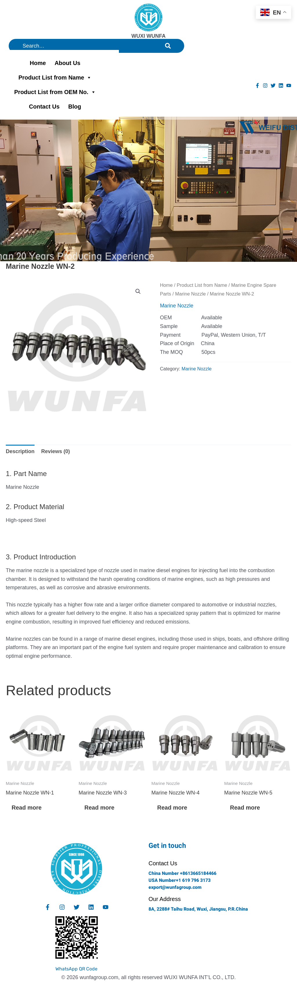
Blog (74, 106)
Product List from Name (55, 77)
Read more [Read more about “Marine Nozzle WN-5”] (245, 807)
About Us (67, 63)
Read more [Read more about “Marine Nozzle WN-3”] (99, 807)
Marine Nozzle (190, 294)
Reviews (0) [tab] (55, 451)
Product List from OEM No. (55, 92)
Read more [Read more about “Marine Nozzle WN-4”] (172, 807)
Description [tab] (20, 451)
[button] (138, 291)
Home (38, 63)
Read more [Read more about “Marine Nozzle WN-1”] (26, 807)
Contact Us (44, 106)
